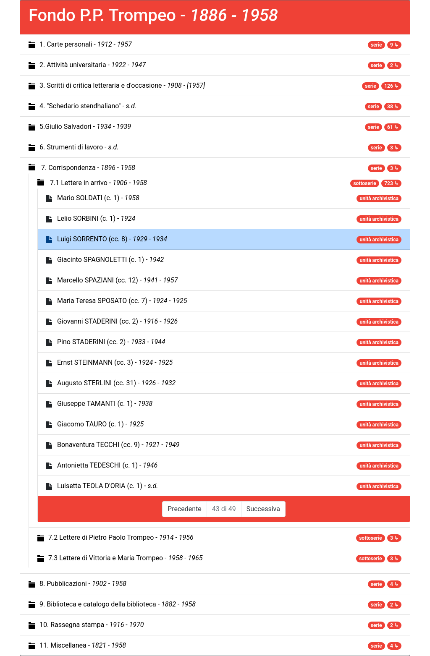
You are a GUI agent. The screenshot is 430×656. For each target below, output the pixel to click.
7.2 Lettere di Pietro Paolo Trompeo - (121, 537)
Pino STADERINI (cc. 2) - (111, 342)
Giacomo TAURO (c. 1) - (100, 424)
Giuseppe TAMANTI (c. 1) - (104, 404)
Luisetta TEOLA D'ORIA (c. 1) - (107, 486)
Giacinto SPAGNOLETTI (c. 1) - (110, 260)
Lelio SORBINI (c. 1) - (96, 218)
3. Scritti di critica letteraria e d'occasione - (122, 85)
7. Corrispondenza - (88, 168)
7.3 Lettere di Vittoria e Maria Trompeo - (125, 558)
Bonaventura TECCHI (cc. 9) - (118, 445)
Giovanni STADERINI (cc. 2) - (117, 321)
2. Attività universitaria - (92, 65)
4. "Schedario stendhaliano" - (87, 106)
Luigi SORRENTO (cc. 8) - (112, 239)
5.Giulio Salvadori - (85, 127)
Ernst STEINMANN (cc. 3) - (115, 362)
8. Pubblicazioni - (82, 584)
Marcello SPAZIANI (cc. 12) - (117, 280)
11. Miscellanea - (82, 645)
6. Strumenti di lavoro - (78, 147)
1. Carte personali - (85, 44)
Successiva (263, 509)
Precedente (185, 509)
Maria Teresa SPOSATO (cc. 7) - (122, 301)
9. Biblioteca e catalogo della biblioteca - (117, 604)
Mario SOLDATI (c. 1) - (98, 198)
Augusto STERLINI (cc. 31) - (116, 383)
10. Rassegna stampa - (91, 625)
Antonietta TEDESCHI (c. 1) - (107, 465)
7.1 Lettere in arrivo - (98, 183)
